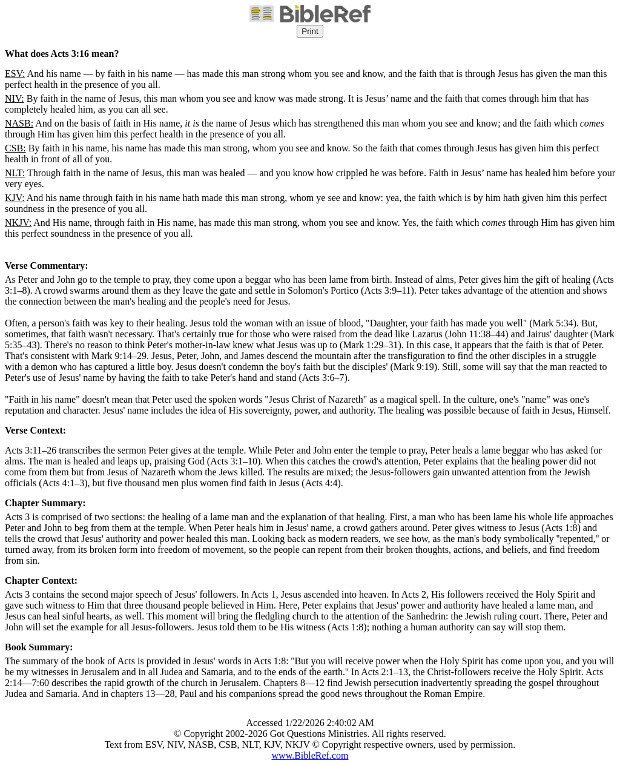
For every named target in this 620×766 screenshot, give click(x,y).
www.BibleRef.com (310, 755)
